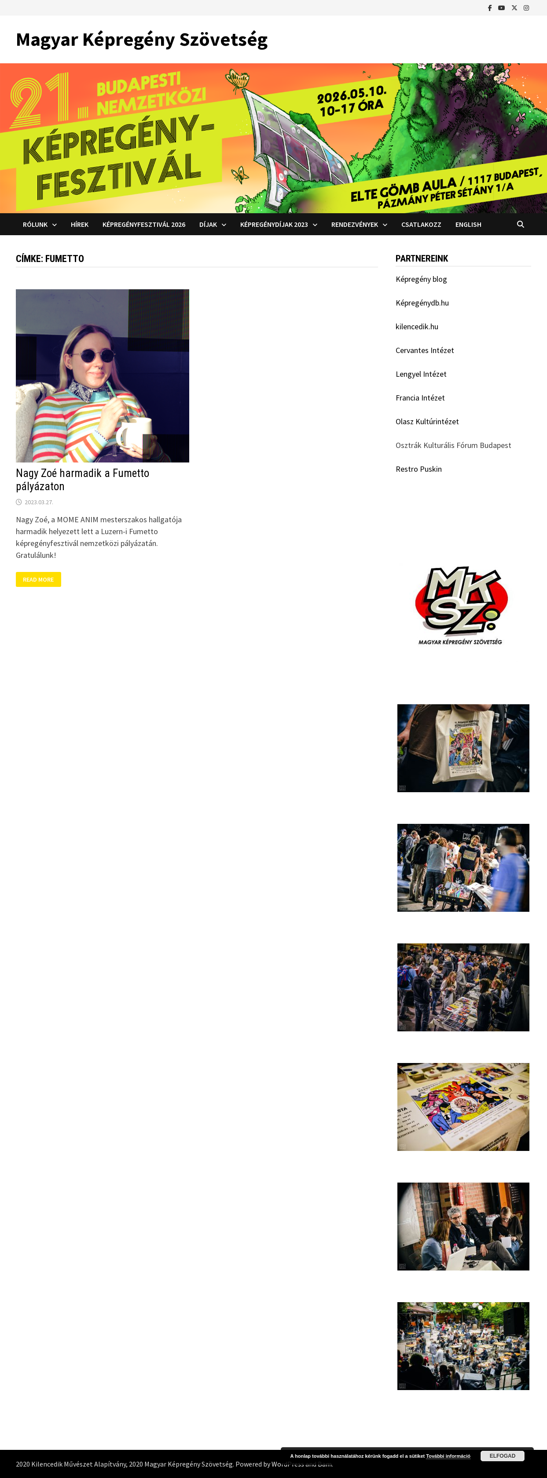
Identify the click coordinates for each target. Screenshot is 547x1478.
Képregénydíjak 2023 (274, 224)
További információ (448, 1456)
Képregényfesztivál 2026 (144, 224)
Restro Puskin (419, 469)
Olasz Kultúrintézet (427, 421)
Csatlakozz (421, 224)
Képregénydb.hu (422, 303)
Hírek (79, 224)
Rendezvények (354, 224)
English (468, 224)
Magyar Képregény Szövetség (142, 39)
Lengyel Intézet (421, 374)
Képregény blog (421, 279)
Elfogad (503, 1456)
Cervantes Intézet (425, 350)
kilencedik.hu (417, 326)
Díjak (208, 224)
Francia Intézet (420, 398)
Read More (39, 579)
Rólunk (35, 224)
